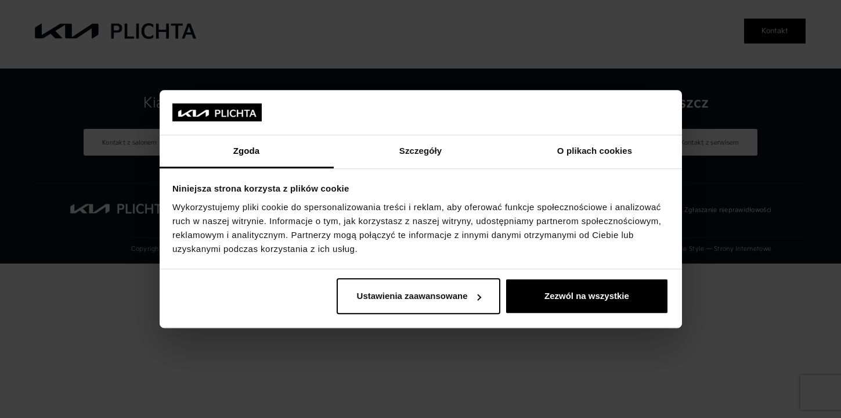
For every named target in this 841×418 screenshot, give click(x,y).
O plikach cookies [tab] (594, 151)
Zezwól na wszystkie (586, 296)
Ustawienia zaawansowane (419, 296)
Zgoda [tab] (246, 151)
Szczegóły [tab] (420, 151)
